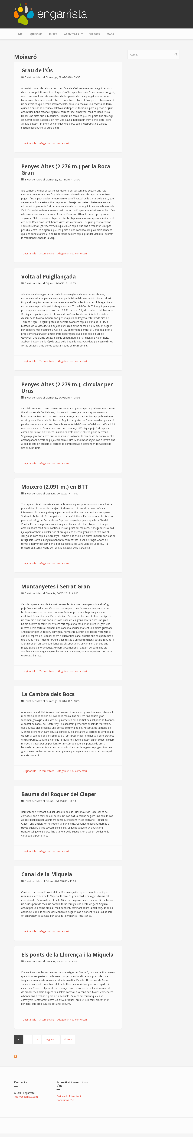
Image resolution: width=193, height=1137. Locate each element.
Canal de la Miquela (46, 874)
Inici (20, 34)
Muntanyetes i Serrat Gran (55, 586)
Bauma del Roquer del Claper (58, 794)
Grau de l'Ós (37, 70)
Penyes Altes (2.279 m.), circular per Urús (67, 387)
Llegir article (29, 143)
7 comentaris (46, 671)
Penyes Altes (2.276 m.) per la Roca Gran (65, 169)
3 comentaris (46, 253)
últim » (68, 1039)
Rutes (53, 34)
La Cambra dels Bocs (48, 694)
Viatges (94, 34)
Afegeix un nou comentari (54, 143)
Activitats (72, 33)
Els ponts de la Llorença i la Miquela (67, 954)
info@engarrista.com (26, 1096)
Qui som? (36, 34)
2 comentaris (46, 361)
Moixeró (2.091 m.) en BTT (54, 486)
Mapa (110, 34)
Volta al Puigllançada (48, 276)
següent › (51, 1039)
